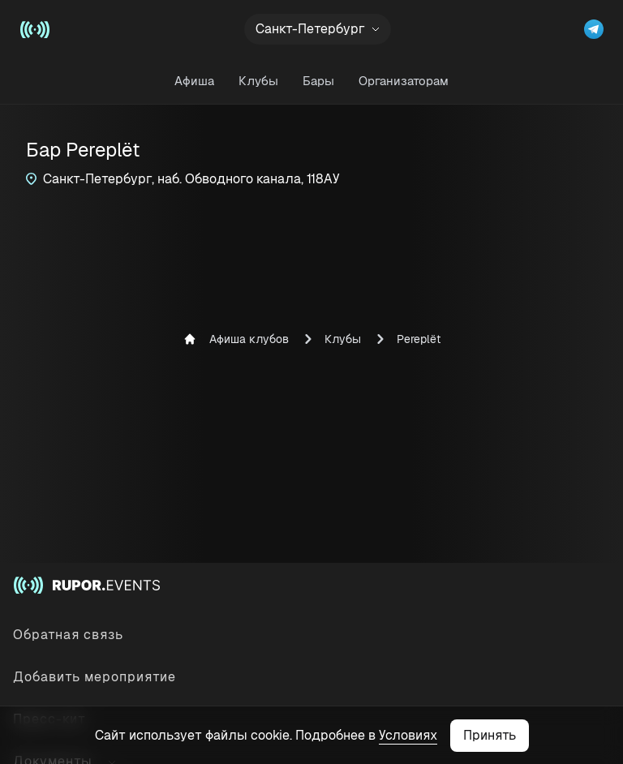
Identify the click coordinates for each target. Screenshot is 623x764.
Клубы (258, 80)
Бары (318, 80)
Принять (489, 735)
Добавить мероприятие (94, 676)
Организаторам (404, 80)
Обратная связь (68, 634)
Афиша (194, 80)
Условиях (408, 735)
